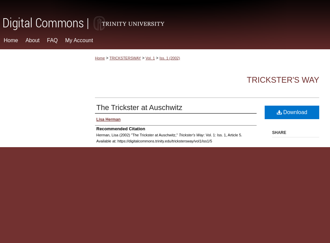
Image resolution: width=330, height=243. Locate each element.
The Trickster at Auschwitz (139, 107)
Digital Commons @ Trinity (165, 15)
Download (292, 112)
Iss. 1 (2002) (170, 58)
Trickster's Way (283, 79)
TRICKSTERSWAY (125, 58)
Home (100, 58)
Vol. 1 (150, 58)
